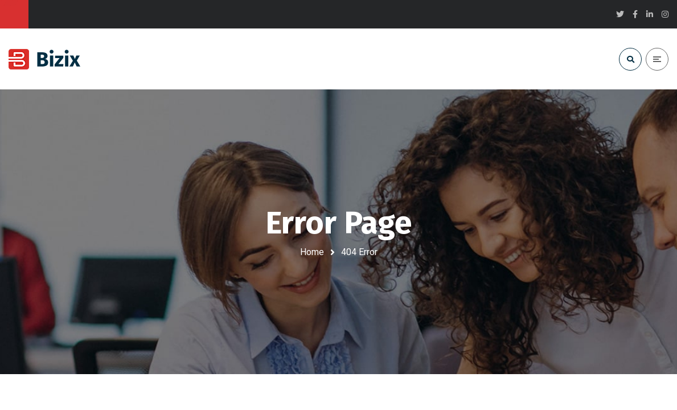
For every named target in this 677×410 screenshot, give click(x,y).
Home (312, 252)
